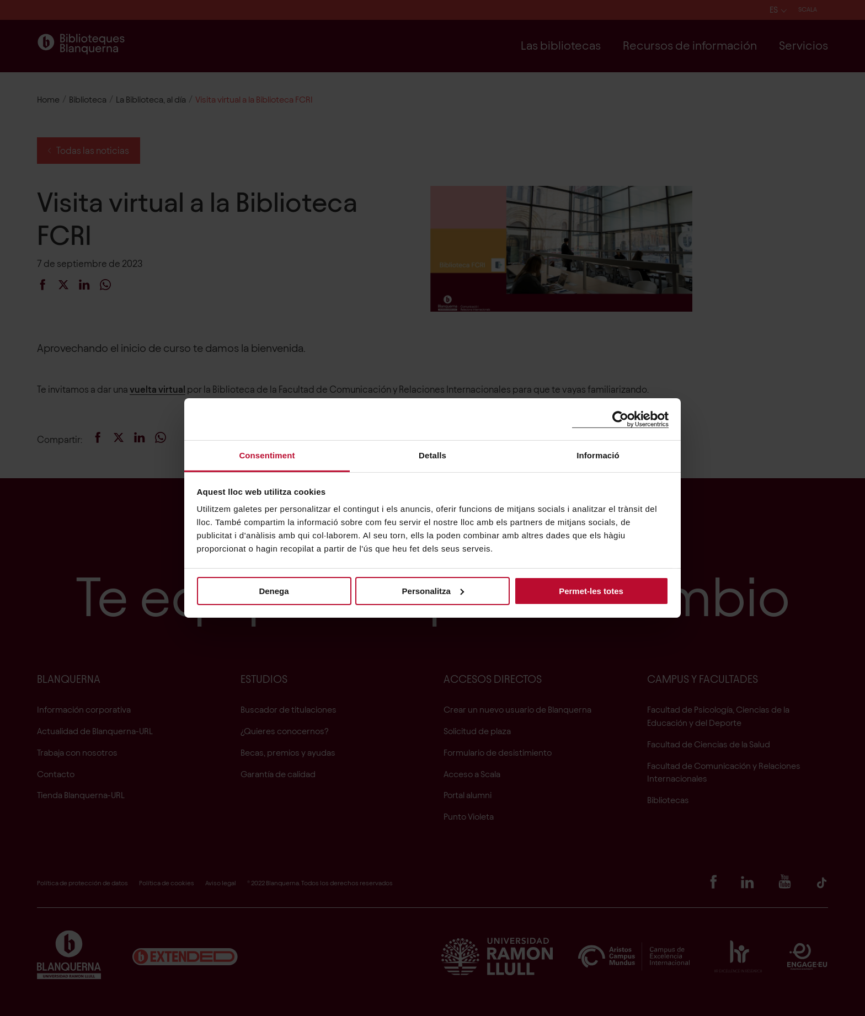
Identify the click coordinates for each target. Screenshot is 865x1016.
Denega (274, 590)
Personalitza (433, 590)
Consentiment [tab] (267, 455)
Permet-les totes (591, 590)
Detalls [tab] (432, 455)
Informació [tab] (598, 455)
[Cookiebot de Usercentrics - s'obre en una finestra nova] (620, 418)
